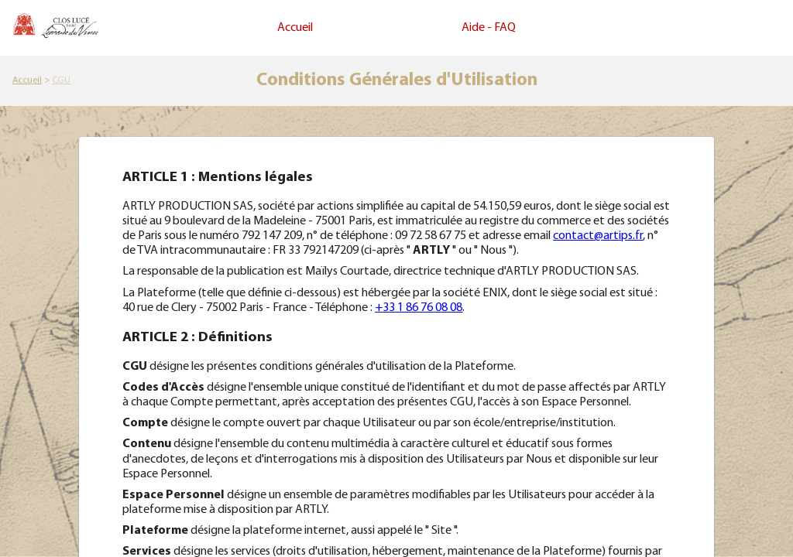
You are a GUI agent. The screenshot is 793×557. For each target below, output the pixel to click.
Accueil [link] (295, 28)
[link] (27, 80)
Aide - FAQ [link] (489, 28)
